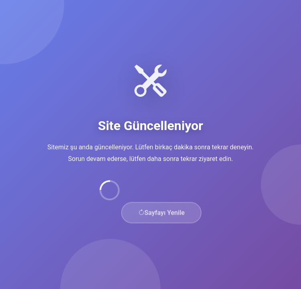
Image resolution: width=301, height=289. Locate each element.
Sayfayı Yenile (161, 214)
